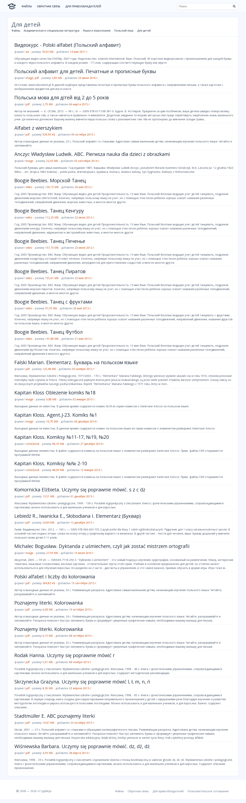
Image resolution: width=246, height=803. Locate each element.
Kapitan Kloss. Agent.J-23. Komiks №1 (55, 415)
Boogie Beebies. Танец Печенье (49, 241)
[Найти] (234, 6)
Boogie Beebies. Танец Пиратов (50, 271)
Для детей (144, 30)
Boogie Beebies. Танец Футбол (48, 332)
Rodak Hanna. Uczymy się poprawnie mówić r (64, 655)
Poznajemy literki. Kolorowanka (48, 602)
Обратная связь (48, 6)
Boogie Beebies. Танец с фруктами (53, 301)
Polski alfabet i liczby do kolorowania (54, 576)
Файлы (27, 6)
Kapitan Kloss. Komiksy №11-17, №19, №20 (61, 437)
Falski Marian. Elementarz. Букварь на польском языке (76, 362)
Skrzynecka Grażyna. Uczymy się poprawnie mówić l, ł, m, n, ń (82, 681)
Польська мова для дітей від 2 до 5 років (61, 97)
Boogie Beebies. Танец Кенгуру (49, 210)
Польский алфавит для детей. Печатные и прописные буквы (85, 71)
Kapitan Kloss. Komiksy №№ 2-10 (50, 463)
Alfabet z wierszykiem (38, 128)
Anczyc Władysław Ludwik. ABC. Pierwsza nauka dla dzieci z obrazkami (92, 154)
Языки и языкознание (97, 30)
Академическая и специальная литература (51, 30)
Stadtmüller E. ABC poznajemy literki (54, 716)
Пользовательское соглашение (208, 791)
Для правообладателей (83, 6)
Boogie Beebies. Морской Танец (50, 180)
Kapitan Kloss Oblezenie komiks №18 (55, 392)
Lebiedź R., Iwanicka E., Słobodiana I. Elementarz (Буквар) (77, 516)
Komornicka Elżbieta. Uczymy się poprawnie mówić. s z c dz (79, 489)
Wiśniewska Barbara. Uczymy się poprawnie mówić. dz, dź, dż (82, 746)
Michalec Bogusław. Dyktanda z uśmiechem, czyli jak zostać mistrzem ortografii (101, 546)
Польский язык (124, 30)
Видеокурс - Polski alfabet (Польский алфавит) (67, 45)
